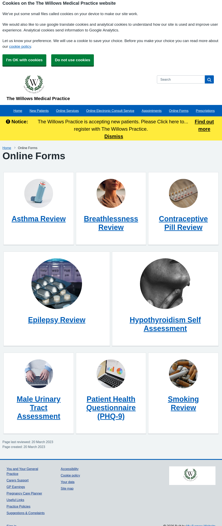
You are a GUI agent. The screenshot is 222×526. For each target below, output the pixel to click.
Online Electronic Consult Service (110, 110)
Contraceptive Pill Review (183, 223)
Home (17, 110)
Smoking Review (183, 403)
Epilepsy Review (56, 319)
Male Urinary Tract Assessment (39, 407)
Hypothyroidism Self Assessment (165, 324)
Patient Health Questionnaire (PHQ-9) (111, 407)
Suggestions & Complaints (26, 513)
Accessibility (70, 468)
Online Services (67, 110)
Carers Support (18, 480)
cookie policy (20, 46)
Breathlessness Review (111, 223)
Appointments (152, 110)
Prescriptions (205, 110)
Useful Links (15, 499)
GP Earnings (16, 486)
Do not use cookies (72, 60)
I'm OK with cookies (24, 60)
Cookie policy (70, 475)
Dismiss (113, 136)
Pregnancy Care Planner (24, 493)
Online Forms (179, 110)
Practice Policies (18, 506)
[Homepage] (79, 88)
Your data (67, 482)
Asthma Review (39, 218)
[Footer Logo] (192, 475)
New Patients (39, 110)
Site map (67, 488)
